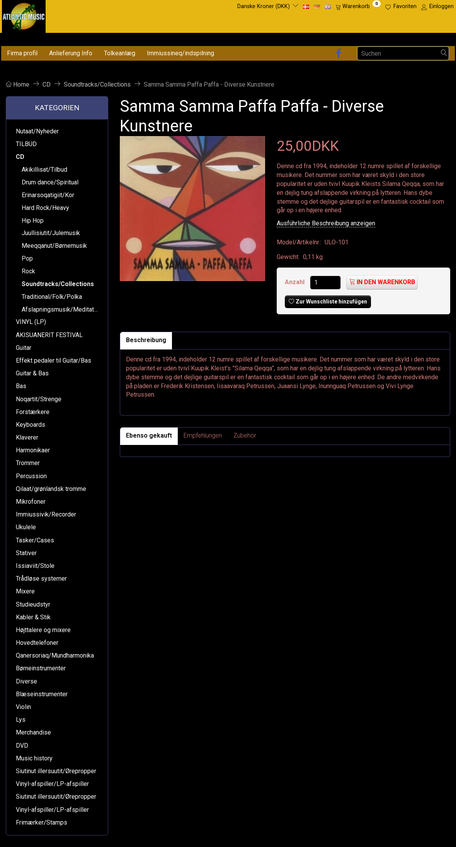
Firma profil (22, 53)
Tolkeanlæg (119, 53)
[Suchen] (444, 53)
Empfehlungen (203, 435)
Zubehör (244, 435)
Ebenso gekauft (149, 435)
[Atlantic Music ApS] (24, 15)
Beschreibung (146, 340)
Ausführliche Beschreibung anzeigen (326, 223)
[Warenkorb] (358, 6)
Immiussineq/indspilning (180, 53)
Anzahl (295, 282)
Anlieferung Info (70, 53)
